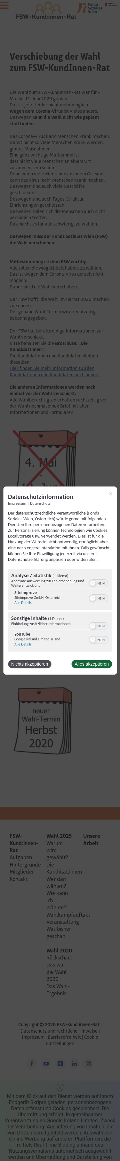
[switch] (98, 582)
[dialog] (60, 580)
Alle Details (23, 602)
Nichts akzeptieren (29, 664)
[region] (60, 611)
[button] (92, 583)
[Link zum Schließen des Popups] (110, 493)
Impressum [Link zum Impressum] (17, 503)
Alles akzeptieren (92, 664)
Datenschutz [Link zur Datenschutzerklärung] (40, 503)
